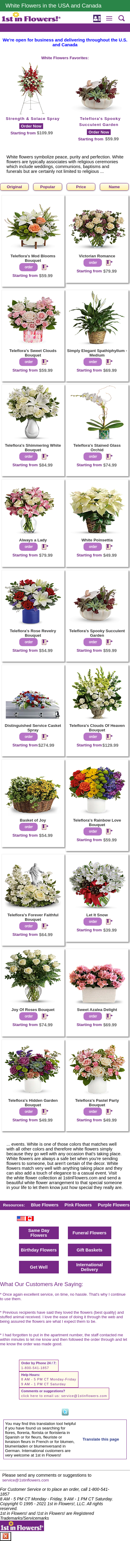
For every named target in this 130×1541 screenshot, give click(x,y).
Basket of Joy (33, 820)
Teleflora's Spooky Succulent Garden (97, 633)
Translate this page (101, 1439)
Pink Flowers (78, 1204)
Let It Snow (97, 915)
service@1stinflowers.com (84, 1396)
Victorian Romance (97, 256)
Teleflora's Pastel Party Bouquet (97, 1102)
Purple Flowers (113, 1204)
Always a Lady (33, 540)
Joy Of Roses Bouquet (33, 1009)
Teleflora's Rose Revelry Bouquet (33, 633)
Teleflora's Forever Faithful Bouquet (33, 917)
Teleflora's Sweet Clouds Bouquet (32, 352)
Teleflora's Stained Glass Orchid (97, 447)
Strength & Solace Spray (33, 118)
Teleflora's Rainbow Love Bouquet (97, 822)
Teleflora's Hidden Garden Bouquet (33, 1102)
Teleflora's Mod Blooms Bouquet (33, 258)
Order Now (31, 126)
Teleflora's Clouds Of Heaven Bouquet (97, 727)
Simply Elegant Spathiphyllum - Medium (97, 352)
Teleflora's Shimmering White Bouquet (33, 447)
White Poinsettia (97, 540)
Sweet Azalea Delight (97, 1009)
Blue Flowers (45, 1204)
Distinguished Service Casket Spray (33, 727)
